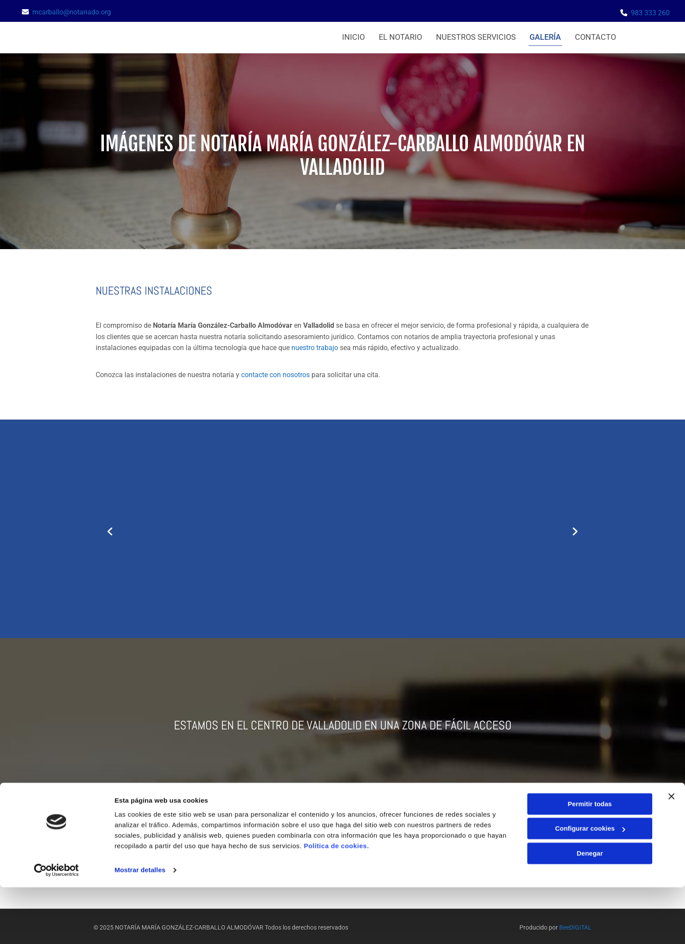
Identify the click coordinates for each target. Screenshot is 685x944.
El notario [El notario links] (398, 35)
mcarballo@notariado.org (71, 12)
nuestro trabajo (314, 345)
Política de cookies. (336, 902)
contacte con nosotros (275, 372)
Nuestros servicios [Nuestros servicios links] (475, 35)
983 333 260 (650, 13)
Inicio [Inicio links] (350, 35)
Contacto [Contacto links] (596, 35)
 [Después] (574, 528)
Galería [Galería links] (545, 35)
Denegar (590, 910)
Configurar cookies (590, 885)
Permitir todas (590, 860)
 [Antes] (111, 528)
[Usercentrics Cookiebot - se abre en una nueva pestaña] (56, 927)
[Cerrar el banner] (671, 853)
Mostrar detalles (140, 926)
